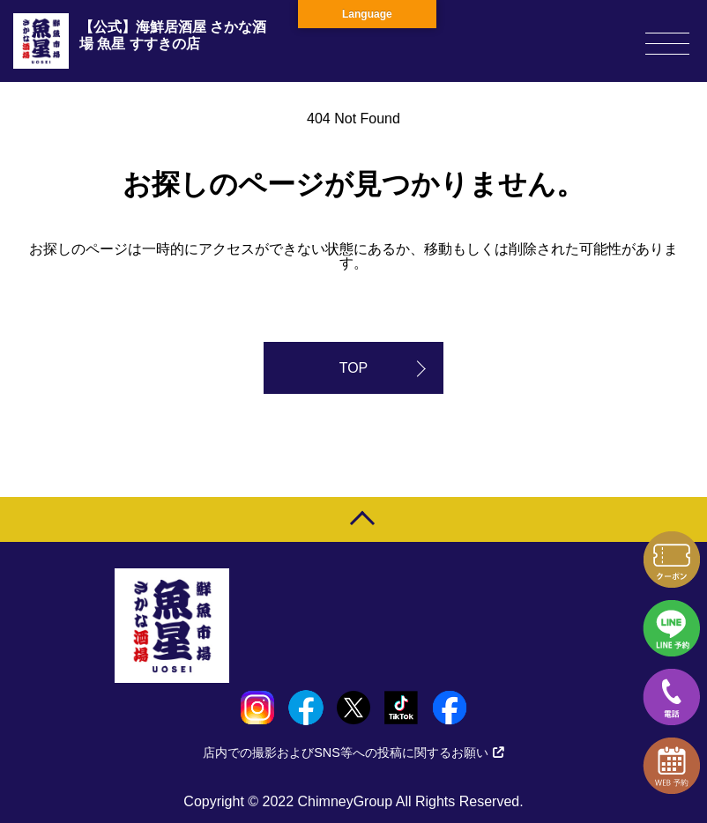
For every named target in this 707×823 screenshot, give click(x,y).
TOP (353, 367)
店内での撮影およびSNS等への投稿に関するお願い (353, 752)
